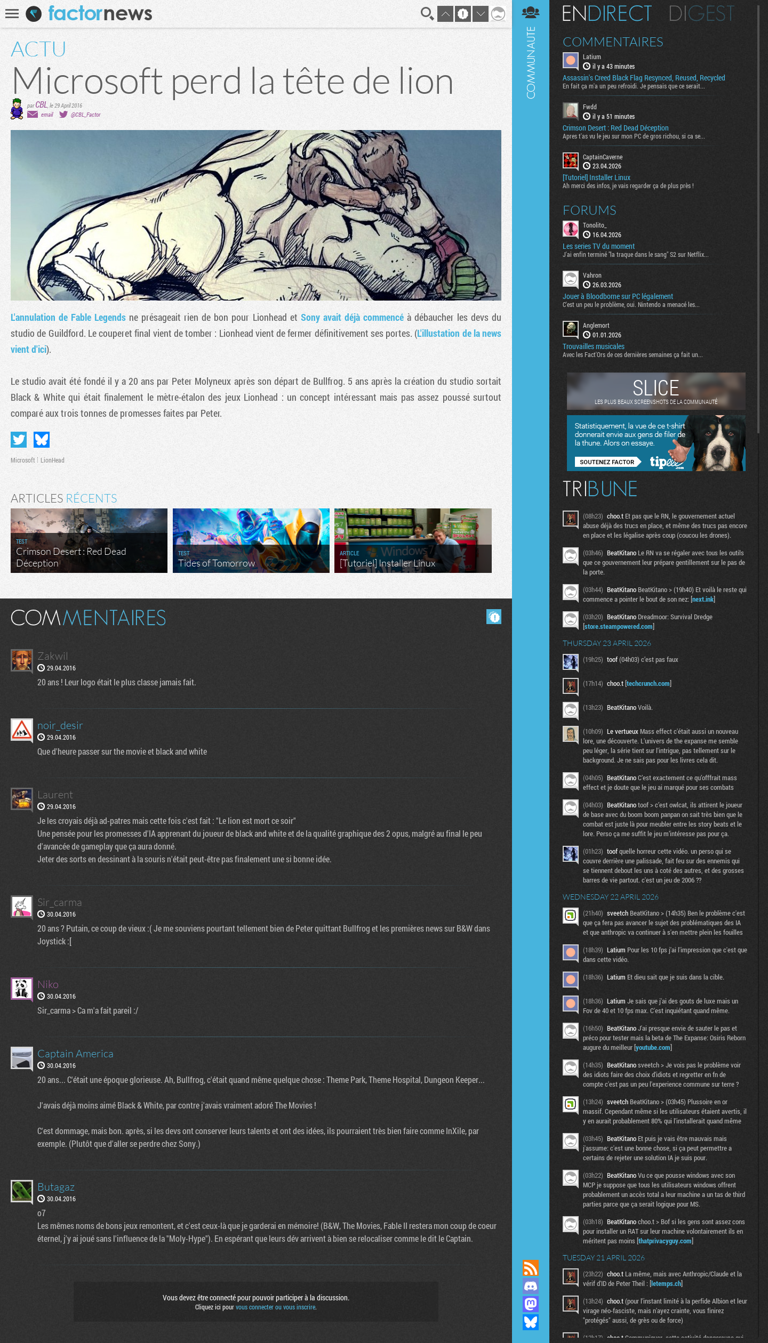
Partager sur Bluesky (42, 440)
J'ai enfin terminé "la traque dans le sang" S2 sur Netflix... (636, 254)
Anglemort (596, 325)
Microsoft (23, 460)
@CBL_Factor (85, 114)
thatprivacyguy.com (665, 1240)
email (47, 114)
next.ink (703, 599)
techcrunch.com (648, 683)
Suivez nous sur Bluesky (531, 1322)
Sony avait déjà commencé (352, 317)
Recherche (428, 14)
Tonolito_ (595, 225)
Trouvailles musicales (594, 346)
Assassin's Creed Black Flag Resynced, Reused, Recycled (644, 78)
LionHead (53, 460)
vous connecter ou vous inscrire (275, 1306)
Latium (592, 56)
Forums (590, 210)
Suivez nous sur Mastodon (531, 1304)
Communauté (530, 619)
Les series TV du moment (599, 246)
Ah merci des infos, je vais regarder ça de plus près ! (628, 185)
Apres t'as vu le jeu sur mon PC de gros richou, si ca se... (634, 136)
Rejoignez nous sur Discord (531, 1286)
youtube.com (653, 1047)
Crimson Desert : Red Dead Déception (616, 128)
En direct (607, 13)
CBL (41, 104)
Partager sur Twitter (19, 440)
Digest (702, 13)
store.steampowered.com (619, 626)
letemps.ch (666, 1283)
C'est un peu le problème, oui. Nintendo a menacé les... (631, 304)
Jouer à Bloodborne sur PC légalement (618, 296)
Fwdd (590, 106)
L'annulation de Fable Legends (68, 317)
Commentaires (613, 42)
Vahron (592, 275)
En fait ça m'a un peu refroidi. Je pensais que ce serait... (634, 86)
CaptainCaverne (602, 156)
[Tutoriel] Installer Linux (596, 177)
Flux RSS (531, 1268)
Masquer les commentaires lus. (493, 616)
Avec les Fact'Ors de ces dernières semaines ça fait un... (633, 354)
